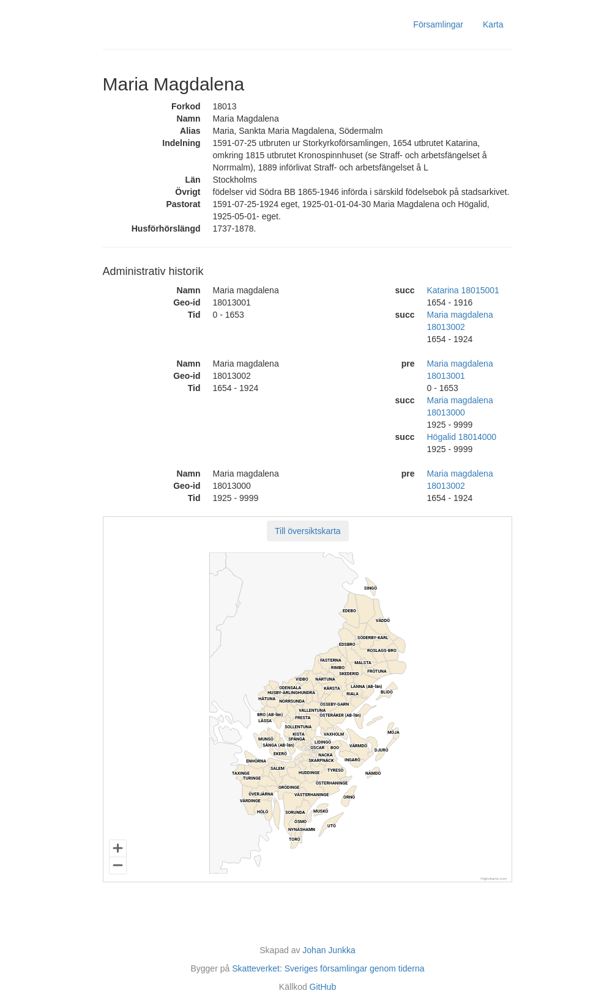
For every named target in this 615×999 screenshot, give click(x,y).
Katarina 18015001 (463, 290)
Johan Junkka (328, 950)
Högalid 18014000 (462, 437)
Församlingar (438, 24)
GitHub (323, 987)
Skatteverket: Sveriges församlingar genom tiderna (328, 968)
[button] (308, 531)
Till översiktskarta (308, 531)
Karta (493, 24)
